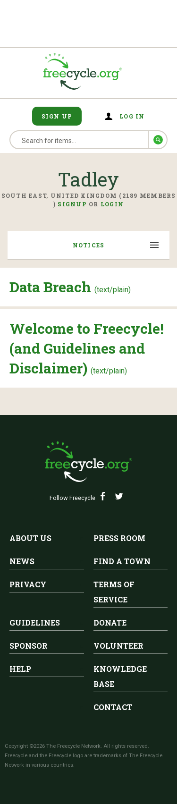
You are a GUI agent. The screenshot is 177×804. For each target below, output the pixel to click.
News (21, 561)
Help (20, 669)
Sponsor (28, 646)
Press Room (119, 538)
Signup (72, 204)
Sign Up (57, 116)
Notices (89, 245)
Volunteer (118, 646)
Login (112, 204)
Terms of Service (114, 591)
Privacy (27, 584)
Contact (112, 707)
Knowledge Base (120, 676)
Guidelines (34, 622)
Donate (109, 622)
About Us (30, 538)
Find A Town (122, 561)
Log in (132, 116)
